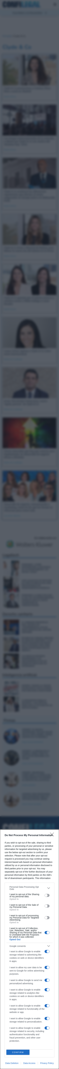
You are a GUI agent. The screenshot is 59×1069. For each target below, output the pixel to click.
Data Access (29, 1063)
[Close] (53, 835)
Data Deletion (11, 1063)
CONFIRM (18, 1052)
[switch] (47, 895)
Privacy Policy (47, 1063)
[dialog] (29, 949)
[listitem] (29, 888)
